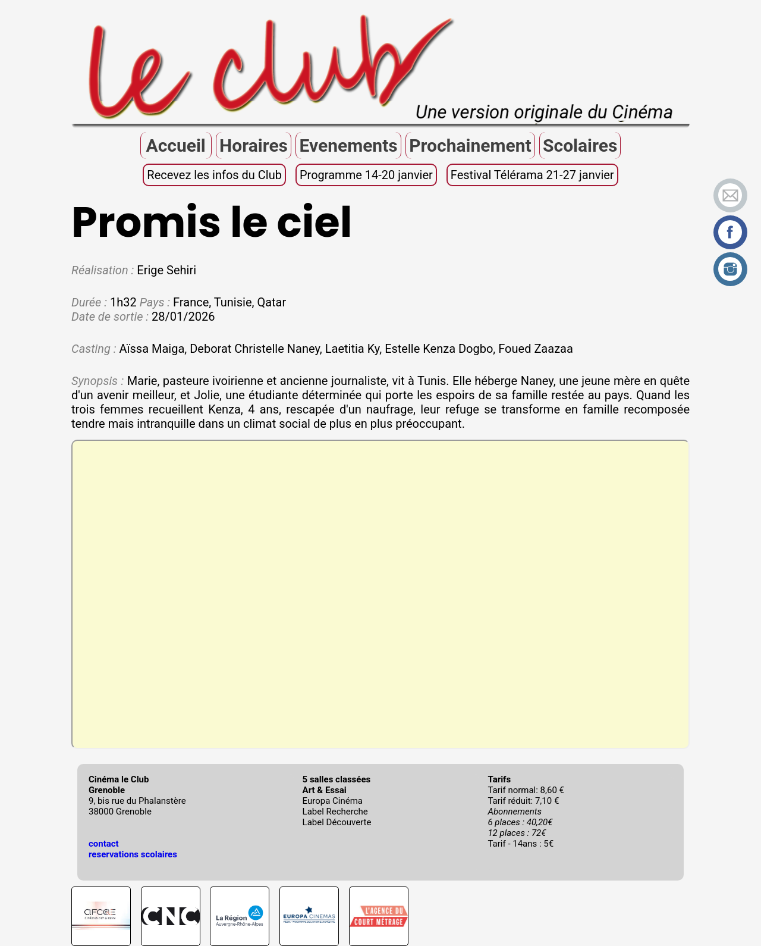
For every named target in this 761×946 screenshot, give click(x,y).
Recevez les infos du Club (214, 175)
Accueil (175, 145)
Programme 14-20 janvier (366, 175)
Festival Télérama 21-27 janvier (532, 175)
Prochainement (470, 145)
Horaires (253, 145)
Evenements (348, 145)
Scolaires (580, 145)
